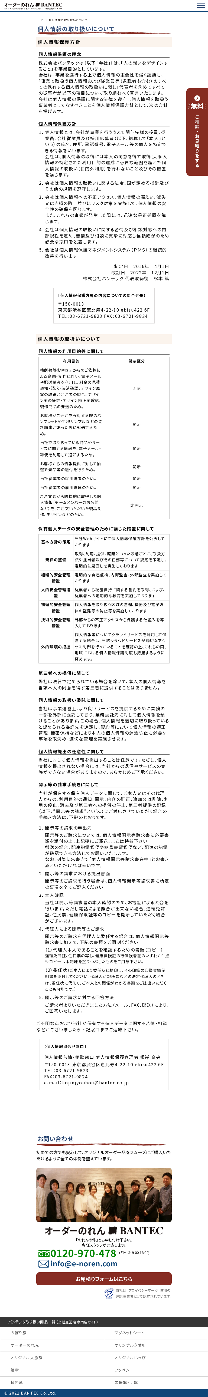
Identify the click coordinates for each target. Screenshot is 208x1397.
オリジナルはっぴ (130, 1357)
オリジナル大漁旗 (27, 1357)
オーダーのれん (25, 1345)
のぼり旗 (19, 1332)
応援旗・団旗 (126, 1382)
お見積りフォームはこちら (104, 1279)
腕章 (15, 1370)
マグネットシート (130, 1332)
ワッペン (122, 1370)
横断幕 (17, 1382)
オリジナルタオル (130, 1345)
